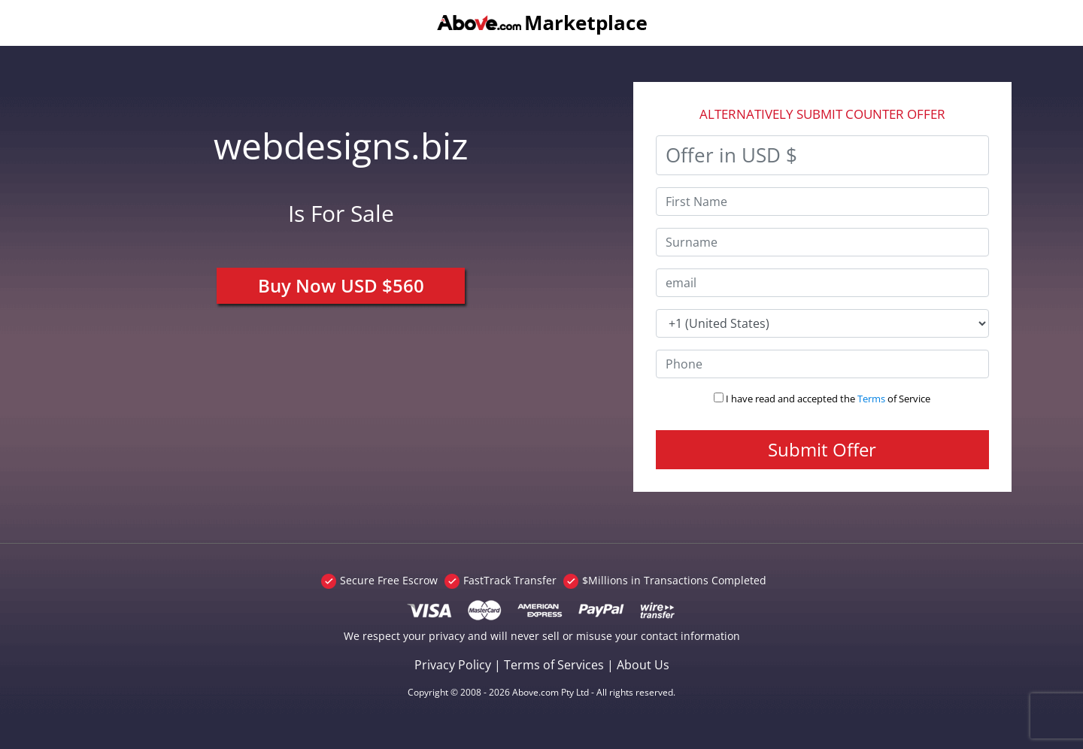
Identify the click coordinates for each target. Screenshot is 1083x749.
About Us (643, 665)
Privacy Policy (452, 665)
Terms (871, 398)
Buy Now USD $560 (341, 285)
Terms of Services (554, 665)
